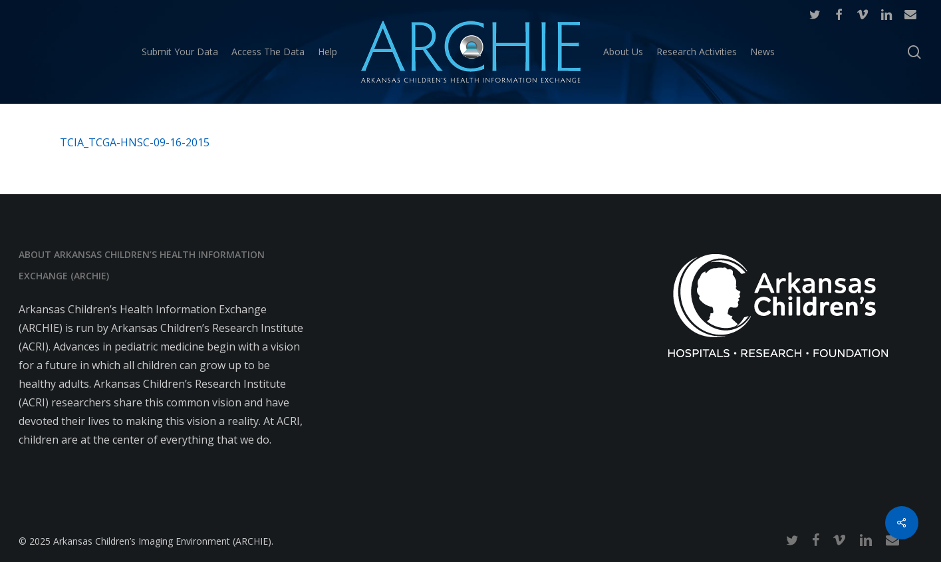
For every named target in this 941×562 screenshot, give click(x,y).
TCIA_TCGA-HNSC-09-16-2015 (134, 142)
